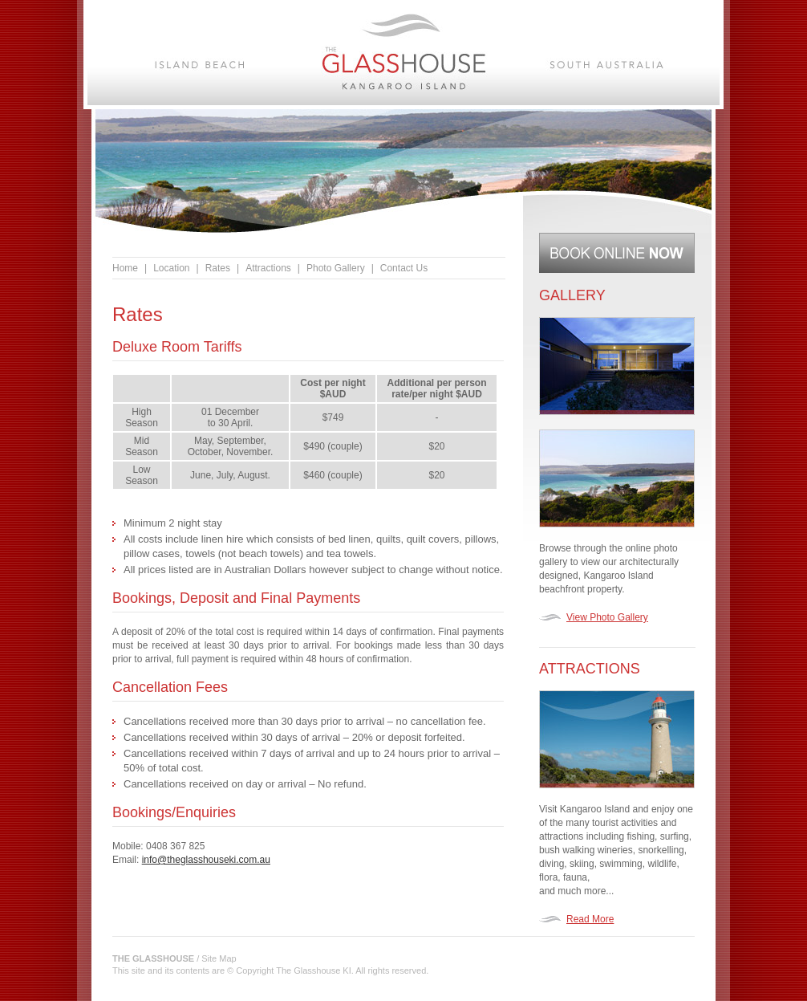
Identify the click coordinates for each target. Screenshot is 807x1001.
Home (125, 268)
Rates (217, 268)
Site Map (218, 958)
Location (171, 268)
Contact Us (404, 268)
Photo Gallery (335, 268)
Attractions (268, 268)
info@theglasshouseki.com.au (206, 859)
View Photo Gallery (607, 617)
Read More (590, 919)
